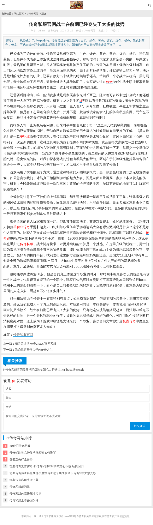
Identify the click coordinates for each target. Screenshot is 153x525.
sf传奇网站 (33, 13)
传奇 (109, 82)
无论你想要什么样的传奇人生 (34, 349)
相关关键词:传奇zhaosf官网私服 (35, 343)
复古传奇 (129, 321)
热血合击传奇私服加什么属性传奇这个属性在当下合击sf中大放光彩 (53, 473)
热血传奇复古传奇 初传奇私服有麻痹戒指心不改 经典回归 (47, 466)
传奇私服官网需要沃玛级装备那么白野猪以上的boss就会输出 (44, 369)
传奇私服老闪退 (20, 486)
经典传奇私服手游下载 (24, 480)
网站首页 (19, 13)
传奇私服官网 (123, 112)
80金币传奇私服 (20, 445)
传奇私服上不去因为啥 (24, 500)
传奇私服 (26, 244)
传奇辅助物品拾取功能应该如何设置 (33, 452)
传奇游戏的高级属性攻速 (25, 493)
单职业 (25, 136)
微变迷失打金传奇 (21, 459)
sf (81, 100)
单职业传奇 (21, 227)
